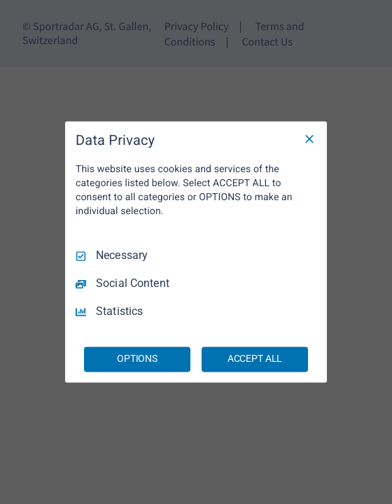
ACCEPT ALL (255, 359)
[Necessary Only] (309, 138)
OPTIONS (137, 359)
